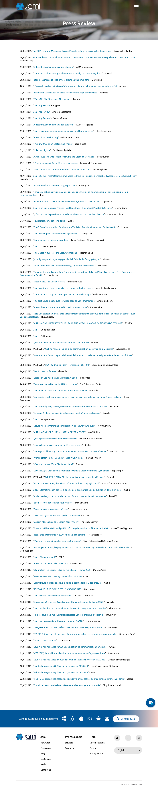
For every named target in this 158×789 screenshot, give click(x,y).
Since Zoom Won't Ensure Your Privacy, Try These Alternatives (64, 265)
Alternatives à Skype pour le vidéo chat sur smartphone (60, 307)
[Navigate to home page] (28, 7)
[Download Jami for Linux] (72, 719)
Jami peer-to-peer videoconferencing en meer (55, 233)
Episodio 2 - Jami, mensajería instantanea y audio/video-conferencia (67, 413)
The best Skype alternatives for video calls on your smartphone (64, 301)
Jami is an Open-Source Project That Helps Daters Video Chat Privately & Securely (72, 208)
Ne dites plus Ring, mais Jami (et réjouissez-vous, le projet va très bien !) (68, 615)
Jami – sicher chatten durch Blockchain (52, 595)
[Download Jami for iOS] (90, 719)
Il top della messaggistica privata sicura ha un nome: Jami (61, 80)
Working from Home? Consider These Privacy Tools (59, 458)
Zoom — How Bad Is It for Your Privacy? (53, 502)
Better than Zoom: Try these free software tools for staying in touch (66, 483)
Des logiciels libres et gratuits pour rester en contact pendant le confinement (70, 451)
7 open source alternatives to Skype (51, 509)
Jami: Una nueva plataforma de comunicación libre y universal (63, 131)
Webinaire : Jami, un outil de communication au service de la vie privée (79, 349)
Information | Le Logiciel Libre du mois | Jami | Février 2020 (62, 570)
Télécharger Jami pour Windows (49, 221)
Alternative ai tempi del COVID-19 (49, 563)
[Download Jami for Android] (98, 719)
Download (45, 742)
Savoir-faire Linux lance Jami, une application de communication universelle (70, 647)
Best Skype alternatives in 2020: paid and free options (59, 535)
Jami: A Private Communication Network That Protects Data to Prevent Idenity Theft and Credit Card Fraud (84, 57)
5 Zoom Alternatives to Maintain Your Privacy (56, 522)
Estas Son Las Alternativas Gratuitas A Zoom (55, 378)
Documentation (97, 742)
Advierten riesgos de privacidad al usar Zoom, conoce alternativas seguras (69, 496)
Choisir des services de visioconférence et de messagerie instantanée (67, 685)
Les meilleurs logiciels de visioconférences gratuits (58, 445)
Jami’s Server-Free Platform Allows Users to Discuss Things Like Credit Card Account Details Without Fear (84, 176)
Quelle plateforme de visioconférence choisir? (55, 438)
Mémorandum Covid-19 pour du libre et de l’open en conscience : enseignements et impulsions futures (83, 355)
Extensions (45, 748)
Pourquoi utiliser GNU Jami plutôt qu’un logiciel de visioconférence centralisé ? (72, 528)
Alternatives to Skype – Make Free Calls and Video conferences (63, 157)
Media (43, 764)
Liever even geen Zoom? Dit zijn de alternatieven (57, 515)
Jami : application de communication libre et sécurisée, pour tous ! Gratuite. (69, 608)
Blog (42, 753)
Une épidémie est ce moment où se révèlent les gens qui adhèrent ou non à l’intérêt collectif (78, 397)
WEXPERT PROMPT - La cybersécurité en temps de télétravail (74, 477)
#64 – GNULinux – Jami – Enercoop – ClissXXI (67, 365)
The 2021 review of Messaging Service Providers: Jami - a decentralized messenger (72, 51)
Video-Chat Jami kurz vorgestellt (49, 281)
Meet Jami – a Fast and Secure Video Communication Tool (62, 169)
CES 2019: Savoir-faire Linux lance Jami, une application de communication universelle (75, 634)
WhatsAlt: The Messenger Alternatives (52, 99)
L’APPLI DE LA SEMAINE (45, 640)
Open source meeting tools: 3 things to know (55, 384)
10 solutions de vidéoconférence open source (56, 163)
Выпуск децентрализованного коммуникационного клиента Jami (67, 201)
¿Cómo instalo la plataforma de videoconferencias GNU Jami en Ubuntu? (69, 214)
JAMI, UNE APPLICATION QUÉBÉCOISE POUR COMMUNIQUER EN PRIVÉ (67, 627)
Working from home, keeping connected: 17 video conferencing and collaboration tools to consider (82, 547)
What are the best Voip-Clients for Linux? (53, 464)
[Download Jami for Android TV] (107, 719)
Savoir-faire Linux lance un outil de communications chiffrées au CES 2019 (69, 659)
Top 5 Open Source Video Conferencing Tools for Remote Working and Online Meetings (76, 227)
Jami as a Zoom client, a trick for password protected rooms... (63, 288)
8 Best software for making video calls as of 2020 (58, 576)
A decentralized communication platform (53, 67)
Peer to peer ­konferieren (45, 371)
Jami (35, 246)
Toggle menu (136, 7)
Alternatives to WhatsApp (45, 137)
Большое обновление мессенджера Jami (54, 185)
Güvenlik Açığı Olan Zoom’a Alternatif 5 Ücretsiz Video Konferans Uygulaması (71, 470)
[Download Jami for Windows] (64, 719)
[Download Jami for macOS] (81, 719)
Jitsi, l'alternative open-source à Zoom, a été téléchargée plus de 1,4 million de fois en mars (77, 490)
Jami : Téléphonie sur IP (44, 557)
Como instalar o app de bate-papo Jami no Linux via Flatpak (63, 294)
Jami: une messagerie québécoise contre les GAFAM (58, 621)
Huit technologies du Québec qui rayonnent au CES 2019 (61, 666)
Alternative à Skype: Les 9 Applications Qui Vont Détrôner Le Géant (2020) (68, 602)
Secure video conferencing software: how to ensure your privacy (64, 426)
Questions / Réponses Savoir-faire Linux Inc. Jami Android (62, 342)
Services (69, 742)
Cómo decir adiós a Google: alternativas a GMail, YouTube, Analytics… (68, 73)
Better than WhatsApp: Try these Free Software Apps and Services (65, 92)
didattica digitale (42, 150)
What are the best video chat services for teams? (57, 541)
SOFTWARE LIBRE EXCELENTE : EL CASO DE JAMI (58, 589)
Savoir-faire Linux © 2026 (130, 785)
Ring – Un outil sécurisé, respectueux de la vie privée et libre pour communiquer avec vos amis (79, 679)
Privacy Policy (96, 753)
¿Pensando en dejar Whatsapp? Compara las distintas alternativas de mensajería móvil (75, 86)
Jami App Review (41, 105)
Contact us (45, 770)
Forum (93, 748)
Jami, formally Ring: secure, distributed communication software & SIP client (70, 406)
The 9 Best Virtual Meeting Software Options (55, 253)
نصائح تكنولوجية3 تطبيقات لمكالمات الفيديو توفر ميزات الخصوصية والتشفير (67, 259)
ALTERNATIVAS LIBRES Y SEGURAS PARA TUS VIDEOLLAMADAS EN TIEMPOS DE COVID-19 (77, 323)
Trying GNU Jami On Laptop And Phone (53, 144)
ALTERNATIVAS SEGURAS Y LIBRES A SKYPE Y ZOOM (59, 432)
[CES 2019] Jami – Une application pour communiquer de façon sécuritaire (69, 653)
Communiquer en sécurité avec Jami (51, 240)
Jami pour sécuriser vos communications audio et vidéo (60, 390)
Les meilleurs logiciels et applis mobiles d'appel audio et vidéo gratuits (67, 583)
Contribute (45, 759)
